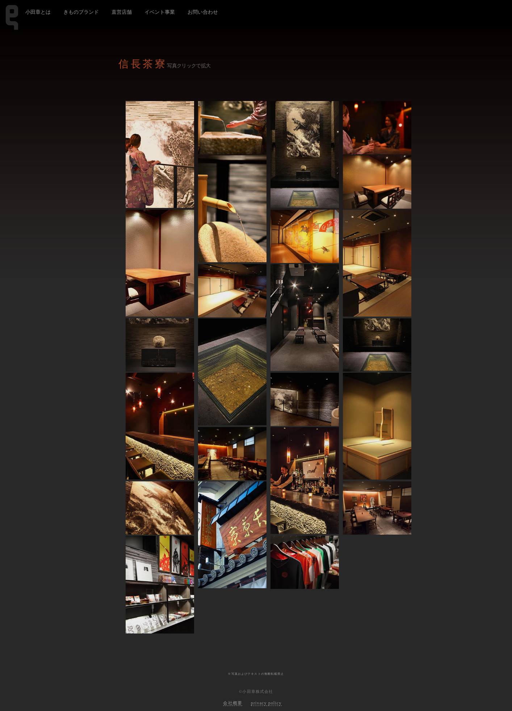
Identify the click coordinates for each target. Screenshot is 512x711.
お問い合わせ (203, 12)
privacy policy (266, 703)
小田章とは (38, 12)
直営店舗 (122, 12)
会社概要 (232, 703)
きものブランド (81, 12)
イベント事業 (159, 12)
